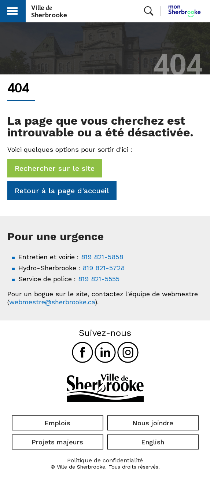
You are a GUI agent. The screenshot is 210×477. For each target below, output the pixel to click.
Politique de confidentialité (105, 460)
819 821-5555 (98, 279)
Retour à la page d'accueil (62, 190)
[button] (12, 9)
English (152, 442)
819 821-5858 (102, 257)
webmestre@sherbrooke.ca (52, 302)
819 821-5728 (103, 268)
